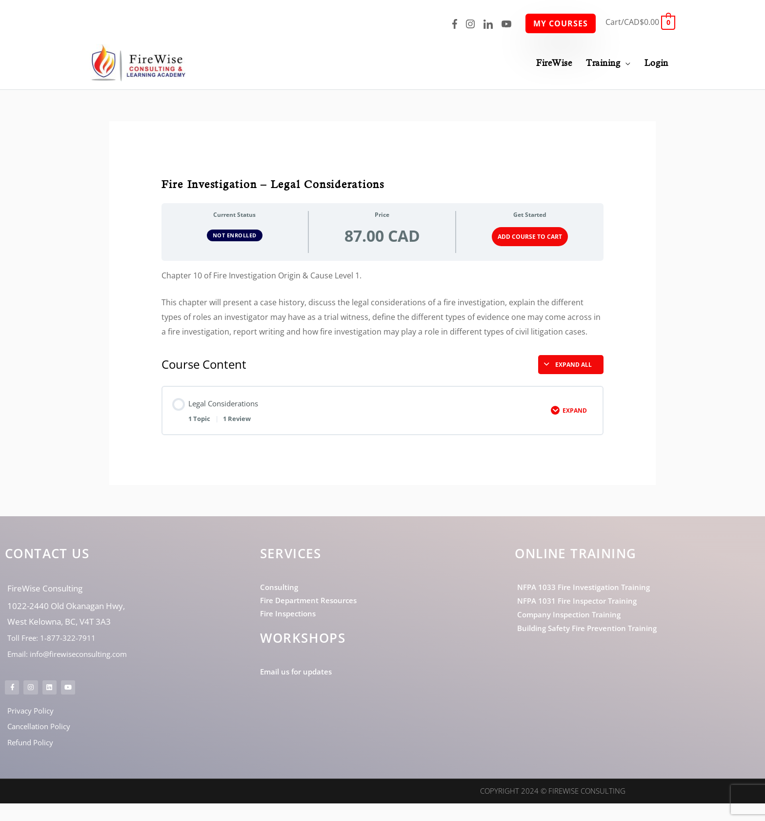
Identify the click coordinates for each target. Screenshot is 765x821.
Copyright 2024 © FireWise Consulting (552, 809)
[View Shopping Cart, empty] (640, 22)
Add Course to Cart (530, 235)
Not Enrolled (235, 233)
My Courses (560, 23)
